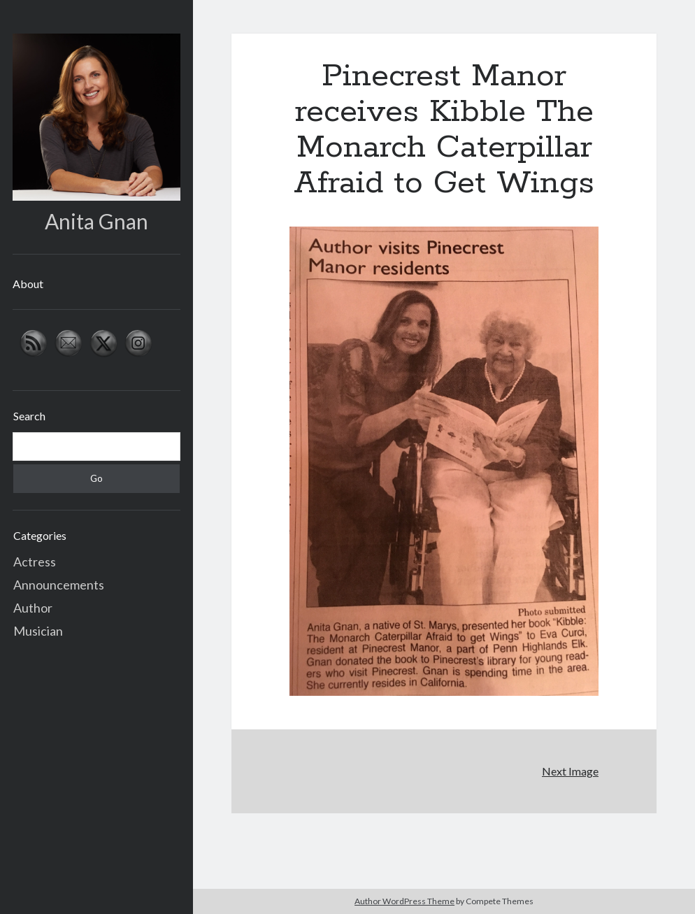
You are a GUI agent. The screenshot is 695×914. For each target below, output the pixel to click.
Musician (38, 630)
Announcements (58, 584)
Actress (34, 561)
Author (32, 607)
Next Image (570, 771)
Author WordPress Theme (404, 901)
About (28, 283)
